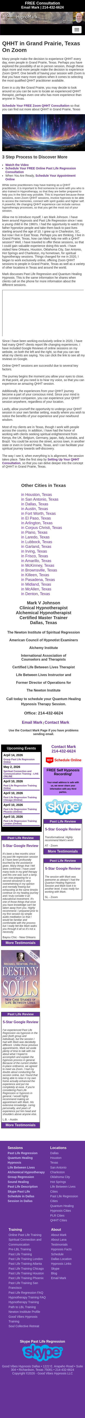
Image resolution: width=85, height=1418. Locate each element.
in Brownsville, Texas (39, 570)
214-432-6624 (64, 751)
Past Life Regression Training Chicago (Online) (20, 798)
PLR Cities (57, 1215)
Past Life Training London (26, 1259)
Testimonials (59, 1244)
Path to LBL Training (22, 1307)
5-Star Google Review (20, 846)
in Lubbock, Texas (36, 542)
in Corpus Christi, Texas (41, 528)
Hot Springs (58, 1182)
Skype (55, 1268)
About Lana (58, 1239)
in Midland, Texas (36, 584)
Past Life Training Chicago (26, 1268)
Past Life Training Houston (26, 1273)
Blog (54, 1273)
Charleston (57, 1172)
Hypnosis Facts (61, 1249)
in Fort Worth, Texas (38, 513)
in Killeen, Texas (35, 575)
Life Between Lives (21, 1167)
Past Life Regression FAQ (26, 1292)
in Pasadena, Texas (38, 580)
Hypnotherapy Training (24, 1302)
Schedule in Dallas (21, 1196)
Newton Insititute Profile (24, 1311)
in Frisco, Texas (34, 556)
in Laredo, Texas (35, 537)
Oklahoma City (60, 1177)
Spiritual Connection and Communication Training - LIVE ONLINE (21, 774)
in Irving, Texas (34, 551)
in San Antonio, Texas (40, 499)
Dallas (54, 1153)
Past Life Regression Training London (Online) (20, 822)
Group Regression (21, 1177)
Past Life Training (20, 1254)
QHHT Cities (58, 1220)
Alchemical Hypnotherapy (26, 1172)
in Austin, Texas (34, 509)
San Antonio (58, 1167)
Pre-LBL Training (20, 1249)
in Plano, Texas (34, 532)
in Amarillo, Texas (36, 561)
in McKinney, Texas (37, 565)
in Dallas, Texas (34, 504)
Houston (55, 1158)
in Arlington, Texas (37, 523)
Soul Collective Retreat (24, 1326)
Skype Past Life (19, 1191)
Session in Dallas (20, 1201)
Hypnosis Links (61, 1263)
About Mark (58, 1235)
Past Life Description (23, 1186)
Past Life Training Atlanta (25, 1263)
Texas (54, 1162)
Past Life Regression (23, 1153)
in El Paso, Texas (36, 518)
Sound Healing (18, 1182)
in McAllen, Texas (36, 589)
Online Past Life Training (25, 1235)
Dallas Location (61, 1259)
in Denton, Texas (35, 594)
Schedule (57, 1254)
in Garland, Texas (36, 546)
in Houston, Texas (36, 494)
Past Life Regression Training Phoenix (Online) (20, 810)
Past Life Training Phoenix (26, 1278)
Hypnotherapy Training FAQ (27, 1297)
